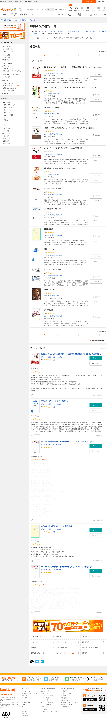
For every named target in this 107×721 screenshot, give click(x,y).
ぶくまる (5, 93)
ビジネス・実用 (8, 115)
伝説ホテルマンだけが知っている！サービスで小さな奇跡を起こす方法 (69, 128)
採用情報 (64, 695)
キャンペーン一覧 (7, 83)
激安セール (5, 66)
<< (34, 55)
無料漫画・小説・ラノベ (29, 693)
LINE (23, 704)
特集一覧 (5, 80)
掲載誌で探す (6, 138)
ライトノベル (8, 110)
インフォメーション (47, 704)
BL (33, 15)
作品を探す (44, 693)
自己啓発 (56, 93)
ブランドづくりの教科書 (52, 269)
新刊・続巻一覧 (7, 49)
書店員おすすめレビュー (9, 88)
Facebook (25, 716)
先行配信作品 (6, 77)
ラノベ (51, 15)
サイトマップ (65, 707)
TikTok (24, 711)
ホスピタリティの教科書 (52, 188)
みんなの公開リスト (10, 86)
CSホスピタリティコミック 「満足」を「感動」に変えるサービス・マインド (71, 87)
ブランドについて (66, 693)
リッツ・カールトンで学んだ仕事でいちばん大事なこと (63, 148)
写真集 (6, 120)
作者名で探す (6, 136)
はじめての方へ (94, 15)
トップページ (26, 691)
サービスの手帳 (49, 289)
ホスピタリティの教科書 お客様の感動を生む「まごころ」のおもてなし (67, 442)
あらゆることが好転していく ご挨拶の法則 (56, 526)
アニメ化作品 (6, 55)
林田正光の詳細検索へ (98, 340)
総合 (4, 15)
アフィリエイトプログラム (49, 711)
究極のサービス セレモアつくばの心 (54, 401)
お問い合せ (44, 707)
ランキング (25, 698)
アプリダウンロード (47, 695)
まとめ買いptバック (8, 68)
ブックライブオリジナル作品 (11, 74)
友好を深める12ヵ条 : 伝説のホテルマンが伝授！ (61, 168)
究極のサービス (49, 249)
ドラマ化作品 (6, 57)
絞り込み (21, 9)
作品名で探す (6, 133)
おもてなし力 (48, 310)
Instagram (25, 709)
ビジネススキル (58, 73)
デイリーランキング (8, 51)
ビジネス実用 (70, 14)
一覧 (103, 348)
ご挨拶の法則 (48, 229)
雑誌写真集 (80, 14)
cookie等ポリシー (66, 704)
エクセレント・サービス (52, 107)
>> (102, 55)
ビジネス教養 (58, 154)
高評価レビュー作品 (8, 90)
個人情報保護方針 (66, 700)
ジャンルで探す (7, 128)
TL (42, 15)
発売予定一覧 (6, 46)
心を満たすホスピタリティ (53, 209)
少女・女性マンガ (23, 14)
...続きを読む (47, 515)
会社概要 (64, 691)
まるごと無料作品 (7, 63)
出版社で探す (6, 141)
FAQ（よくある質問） (48, 702)
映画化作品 (5, 60)
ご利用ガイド (103, 15)
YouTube (24, 713)
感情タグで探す (7, 143)
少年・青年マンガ (14, 14)
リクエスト (44, 709)
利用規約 (64, 698)
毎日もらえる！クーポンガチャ (11, 71)
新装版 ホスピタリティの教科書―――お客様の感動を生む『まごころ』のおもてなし (69, 31)
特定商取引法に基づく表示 (69, 702)
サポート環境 (45, 700)
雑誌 (5, 117)
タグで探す (5, 131)
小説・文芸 (61, 15)
